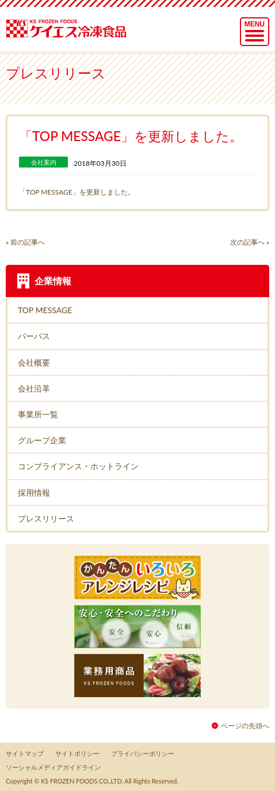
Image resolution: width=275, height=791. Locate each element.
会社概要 (34, 362)
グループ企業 (42, 440)
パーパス (34, 336)
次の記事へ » (249, 242)
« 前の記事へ (25, 242)
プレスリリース (46, 518)
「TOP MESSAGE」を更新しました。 (77, 192)
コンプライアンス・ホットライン (78, 466)
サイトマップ (25, 753)
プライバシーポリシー (142, 753)
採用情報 (34, 492)
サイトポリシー (77, 753)
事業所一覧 (38, 414)
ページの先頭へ (245, 725)
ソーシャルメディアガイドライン (53, 767)
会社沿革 (34, 388)
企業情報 (53, 280)
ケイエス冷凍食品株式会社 (69, 24)
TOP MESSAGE (45, 310)
